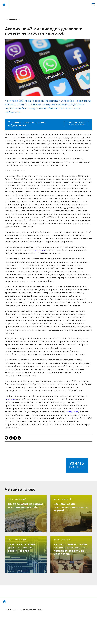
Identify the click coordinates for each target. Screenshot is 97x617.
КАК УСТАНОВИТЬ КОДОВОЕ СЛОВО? (76, 123)
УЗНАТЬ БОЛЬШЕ (77, 465)
